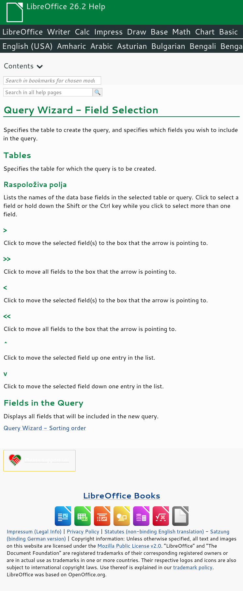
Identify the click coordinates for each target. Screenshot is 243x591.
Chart (204, 31)
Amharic (71, 45)
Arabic (101, 45)
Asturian (132, 45)
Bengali (202, 45)
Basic (228, 31)
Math (181, 31)
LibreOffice (22, 31)
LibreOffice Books (121, 495)
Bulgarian (168, 45)
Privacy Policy (83, 531)
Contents (18, 66)
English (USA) (27, 45)
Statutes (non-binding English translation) (154, 531)
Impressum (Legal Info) (34, 531)
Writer (58, 31)
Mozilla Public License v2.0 (129, 545)
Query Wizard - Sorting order (44, 428)
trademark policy (192, 567)
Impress (108, 31)
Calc (82, 31)
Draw (136, 31)
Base (159, 31)
